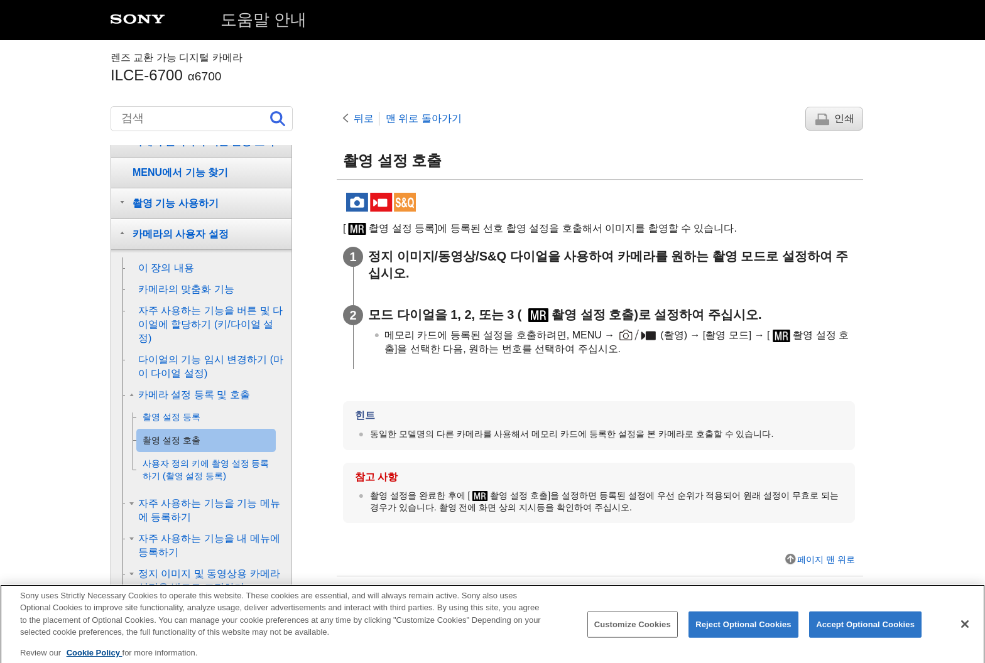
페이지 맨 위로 (826, 559)
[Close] (965, 631)
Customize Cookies (632, 632)
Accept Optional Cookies (865, 632)
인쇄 (844, 118)
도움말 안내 (263, 19)
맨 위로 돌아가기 (424, 118)
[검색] (202, 118)
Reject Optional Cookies (743, 632)
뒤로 (364, 118)
